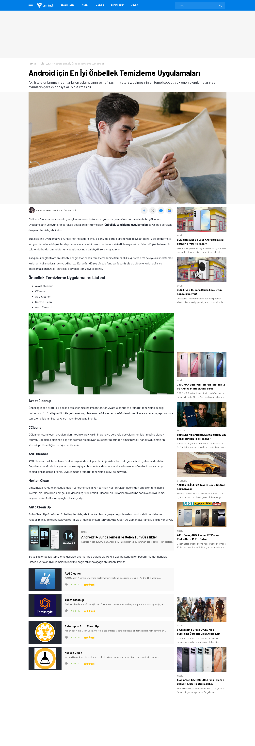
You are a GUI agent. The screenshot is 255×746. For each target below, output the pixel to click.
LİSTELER (46, 63)
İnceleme (117, 5)
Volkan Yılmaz (43, 210)
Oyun (85, 5)
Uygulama (68, 5)
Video (134, 5)
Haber (100, 5)
